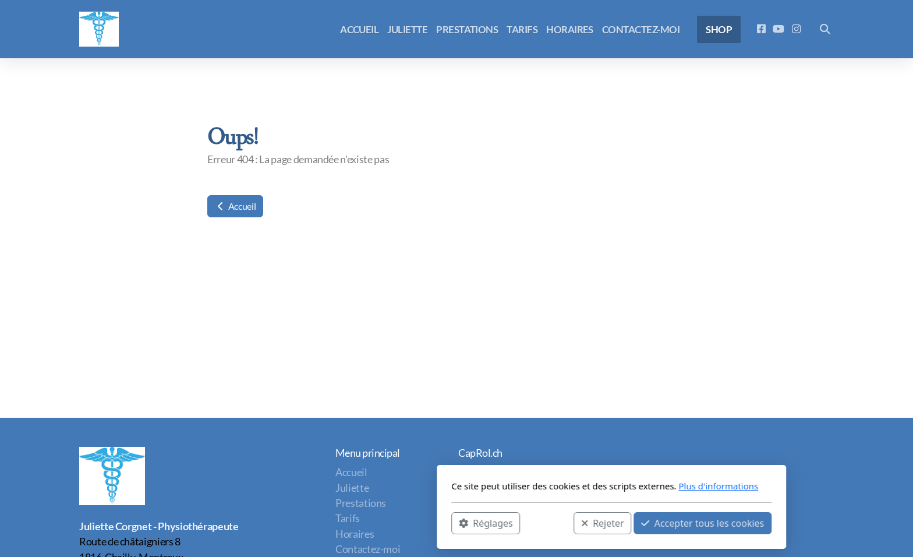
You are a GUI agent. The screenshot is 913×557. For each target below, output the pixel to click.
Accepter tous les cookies (547, 522)
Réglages (331, 522)
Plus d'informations (563, 486)
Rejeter (447, 522)
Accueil (235, 205)
